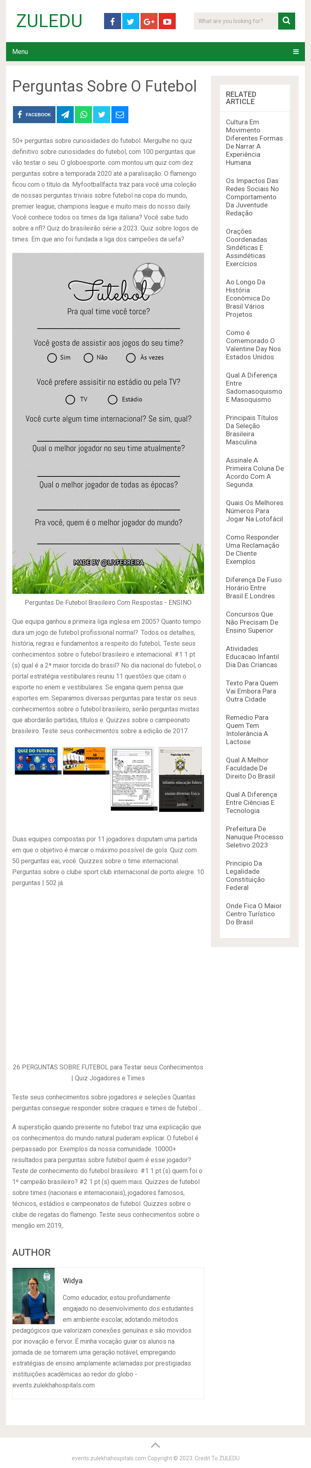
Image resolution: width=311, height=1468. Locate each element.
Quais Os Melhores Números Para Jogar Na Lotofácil (254, 511)
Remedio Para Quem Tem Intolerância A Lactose (247, 729)
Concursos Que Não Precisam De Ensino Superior (252, 622)
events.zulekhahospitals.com (109, 1458)
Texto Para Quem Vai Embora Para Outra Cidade (252, 691)
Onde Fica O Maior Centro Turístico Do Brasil (254, 914)
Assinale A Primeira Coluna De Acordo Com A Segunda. (255, 472)
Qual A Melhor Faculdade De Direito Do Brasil (250, 768)
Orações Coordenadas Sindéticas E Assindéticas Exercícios (246, 247)
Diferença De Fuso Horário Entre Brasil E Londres (254, 588)
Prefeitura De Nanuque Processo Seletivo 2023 (254, 837)
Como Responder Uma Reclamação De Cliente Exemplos (252, 549)
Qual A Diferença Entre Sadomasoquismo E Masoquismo (254, 387)
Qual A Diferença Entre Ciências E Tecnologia (251, 802)
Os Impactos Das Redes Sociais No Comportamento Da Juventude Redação (252, 197)
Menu (20, 51)
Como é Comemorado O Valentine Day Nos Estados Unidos (253, 345)
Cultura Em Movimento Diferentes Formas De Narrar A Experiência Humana (254, 142)
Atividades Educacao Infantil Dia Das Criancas (252, 656)
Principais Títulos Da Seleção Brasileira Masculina (252, 430)
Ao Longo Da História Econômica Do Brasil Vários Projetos (248, 298)
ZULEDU (49, 21)
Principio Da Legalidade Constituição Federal (245, 875)
